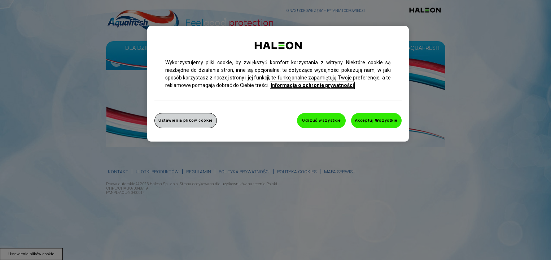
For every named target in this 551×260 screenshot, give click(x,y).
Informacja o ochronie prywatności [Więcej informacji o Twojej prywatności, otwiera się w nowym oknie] (312, 85)
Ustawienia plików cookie (185, 120)
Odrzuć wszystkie (321, 120)
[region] (278, 84)
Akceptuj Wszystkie (376, 120)
